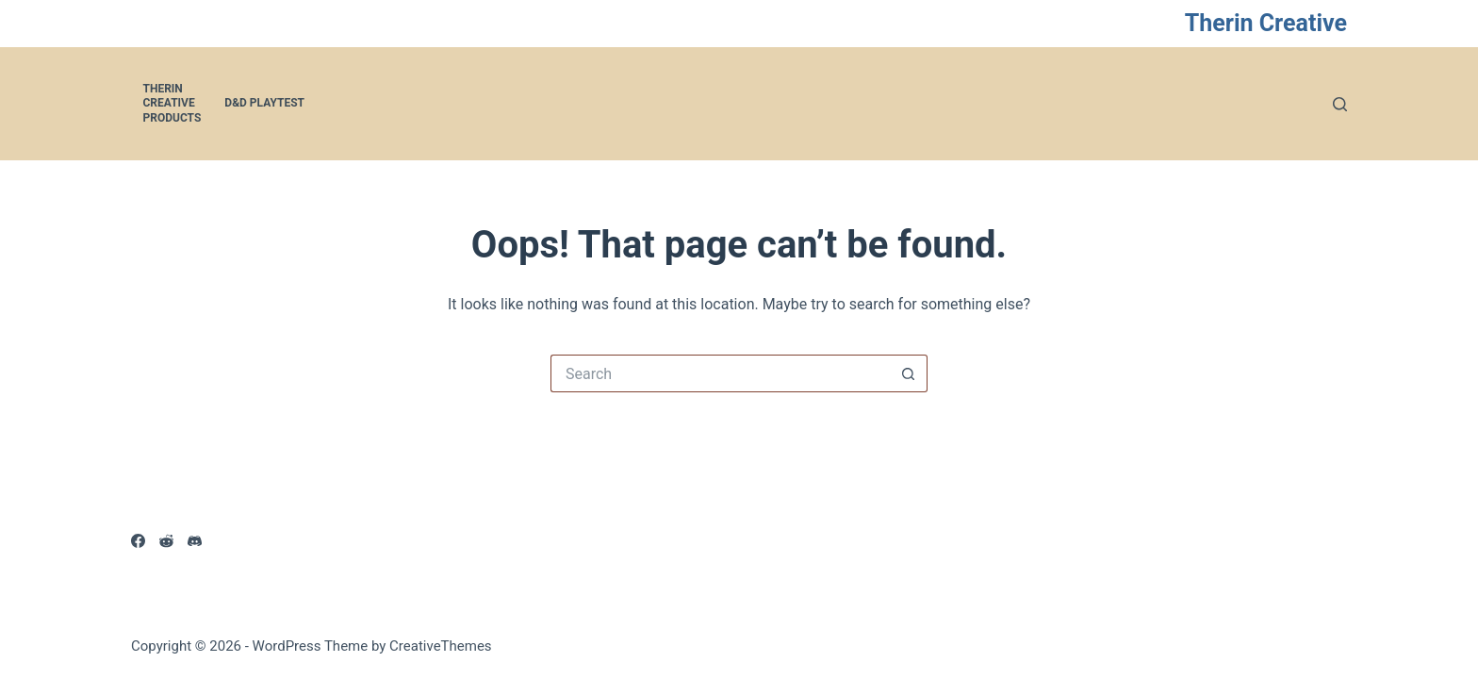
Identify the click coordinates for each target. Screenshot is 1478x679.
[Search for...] (720, 373)
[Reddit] (166, 541)
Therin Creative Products (172, 103)
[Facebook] (138, 541)
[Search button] (909, 373)
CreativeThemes (440, 646)
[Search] (1340, 104)
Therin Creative (1266, 23)
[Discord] (195, 541)
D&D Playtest (264, 102)
